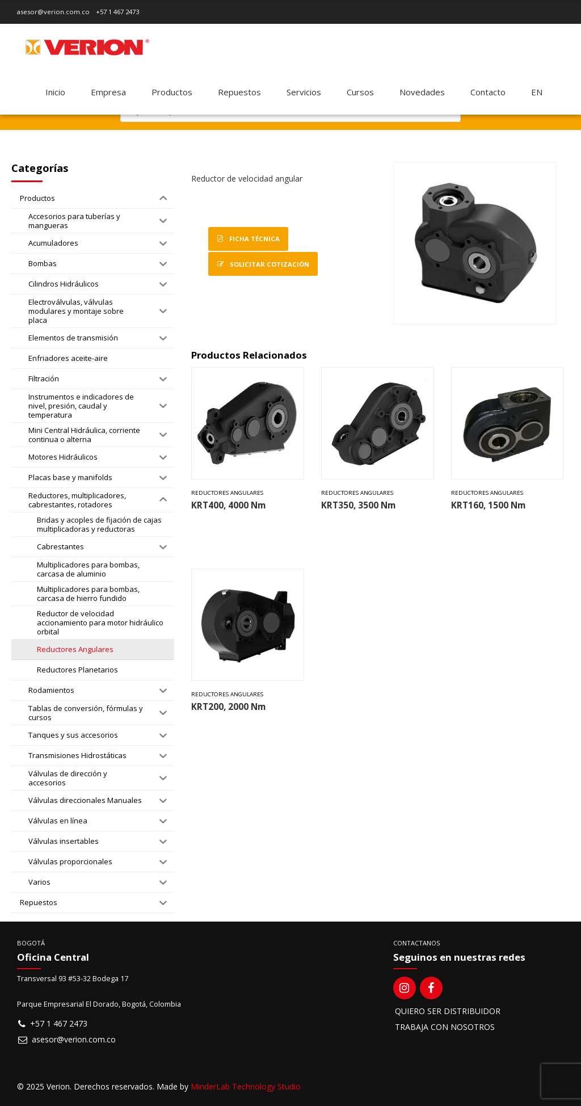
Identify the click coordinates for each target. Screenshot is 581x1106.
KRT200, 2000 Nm (228, 707)
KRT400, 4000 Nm (228, 505)
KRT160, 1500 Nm (488, 505)
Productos (171, 92)
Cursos (360, 92)
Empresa (108, 92)
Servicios (304, 92)
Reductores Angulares (227, 493)
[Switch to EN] (536, 92)
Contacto (488, 92)
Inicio (55, 92)
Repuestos (239, 92)
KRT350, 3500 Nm (358, 505)
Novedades (422, 92)
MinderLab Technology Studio (246, 1086)
